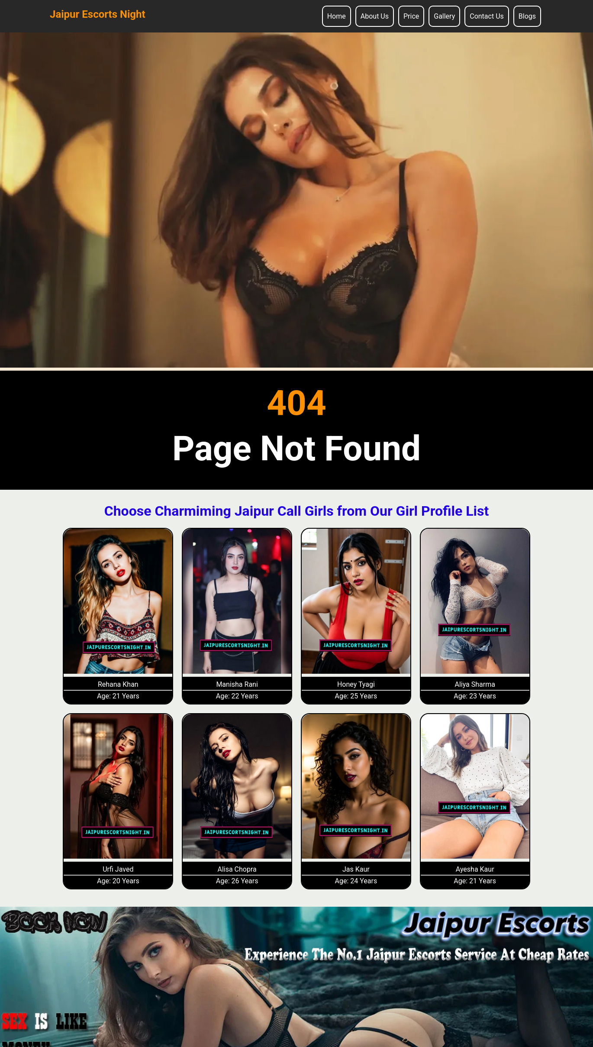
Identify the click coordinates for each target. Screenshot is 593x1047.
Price (411, 16)
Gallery (444, 16)
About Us (375, 16)
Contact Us (487, 16)
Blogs (527, 16)
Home (336, 16)
